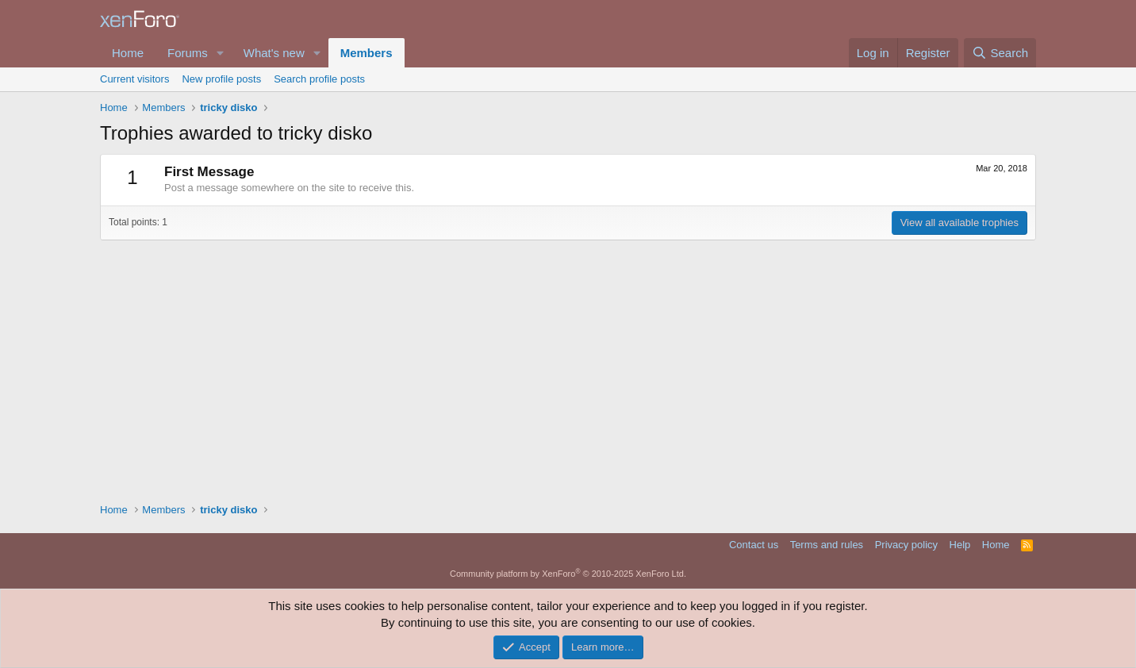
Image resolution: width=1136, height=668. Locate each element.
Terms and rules (826, 545)
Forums (187, 53)
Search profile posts (319, 79)
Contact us (753, 545)
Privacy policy (906, 545)
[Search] (1000, 52)
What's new (274, 53)
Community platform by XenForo (568, 573)
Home (128, 53)
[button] (220, 52)
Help (960, 545)
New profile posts (221, 79)
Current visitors (134, 79)
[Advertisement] (568, 367)
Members (366, 53)
